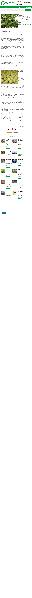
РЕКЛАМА (23, 7)
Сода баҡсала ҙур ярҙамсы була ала (20, 191)
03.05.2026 (7, 142)
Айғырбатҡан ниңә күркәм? (20, 151)
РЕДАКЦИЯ (5, 7)
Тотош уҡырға (19, 155)
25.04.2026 (7, 161)
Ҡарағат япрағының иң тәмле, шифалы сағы (20, 170)
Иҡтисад (27, 16)
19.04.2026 (19, 172)
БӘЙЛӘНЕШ (19, 7)
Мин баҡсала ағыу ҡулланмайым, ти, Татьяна (9, 160)
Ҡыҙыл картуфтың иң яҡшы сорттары (8, 181)
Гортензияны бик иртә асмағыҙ (20, 159)
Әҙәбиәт (27, 19)
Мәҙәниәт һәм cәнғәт (28, 18)
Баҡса (9, 142)
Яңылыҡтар (27, 12)
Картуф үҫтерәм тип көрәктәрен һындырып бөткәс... (20, 140)
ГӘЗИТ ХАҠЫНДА (9, 7)
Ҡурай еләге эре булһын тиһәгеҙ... (9, 151)
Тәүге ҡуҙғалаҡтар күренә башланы (8, 170)
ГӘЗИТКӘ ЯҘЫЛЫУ (15, 7)
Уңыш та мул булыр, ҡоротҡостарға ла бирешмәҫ (9, 140)
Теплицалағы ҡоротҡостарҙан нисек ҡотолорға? (9, 192)
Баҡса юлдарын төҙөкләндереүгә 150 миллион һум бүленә (20, 181)
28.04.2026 (19, 142)
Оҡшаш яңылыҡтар (12, 136)
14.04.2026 (19, 183)
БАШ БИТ (1, 7)
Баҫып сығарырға (22, 126)
